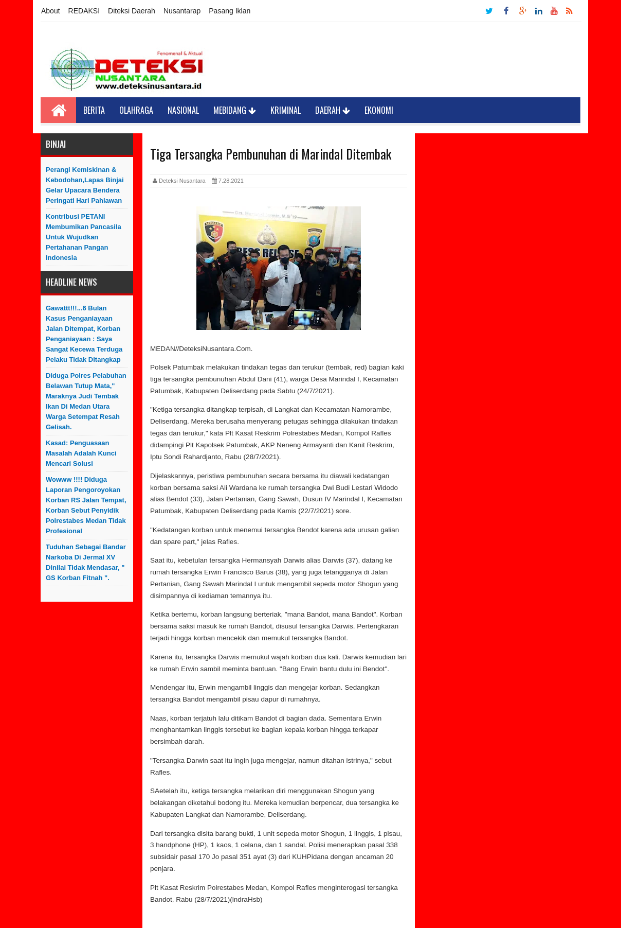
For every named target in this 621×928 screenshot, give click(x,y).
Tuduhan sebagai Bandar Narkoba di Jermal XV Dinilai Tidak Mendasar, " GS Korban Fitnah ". (86, 562)
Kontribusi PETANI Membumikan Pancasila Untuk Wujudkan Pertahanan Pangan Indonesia (83, 237)
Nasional (183, 110)
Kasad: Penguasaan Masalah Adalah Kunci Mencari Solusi (81, 453)
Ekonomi (378, 110)
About (50, 11)
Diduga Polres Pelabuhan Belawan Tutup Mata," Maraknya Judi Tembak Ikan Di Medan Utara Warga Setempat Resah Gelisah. (86, 401)
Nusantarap (181, 11)
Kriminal (285, 110)
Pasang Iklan (229, 11)
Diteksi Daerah (131, 11)
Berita (94, 110)
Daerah (332, 110)
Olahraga (136, 110)
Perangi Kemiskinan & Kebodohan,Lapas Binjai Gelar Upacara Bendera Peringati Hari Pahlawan (85, 185)
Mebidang (234, 110)
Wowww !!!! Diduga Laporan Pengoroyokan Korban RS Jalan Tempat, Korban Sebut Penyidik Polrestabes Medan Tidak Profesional (86, 505)
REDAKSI (84, 11)
